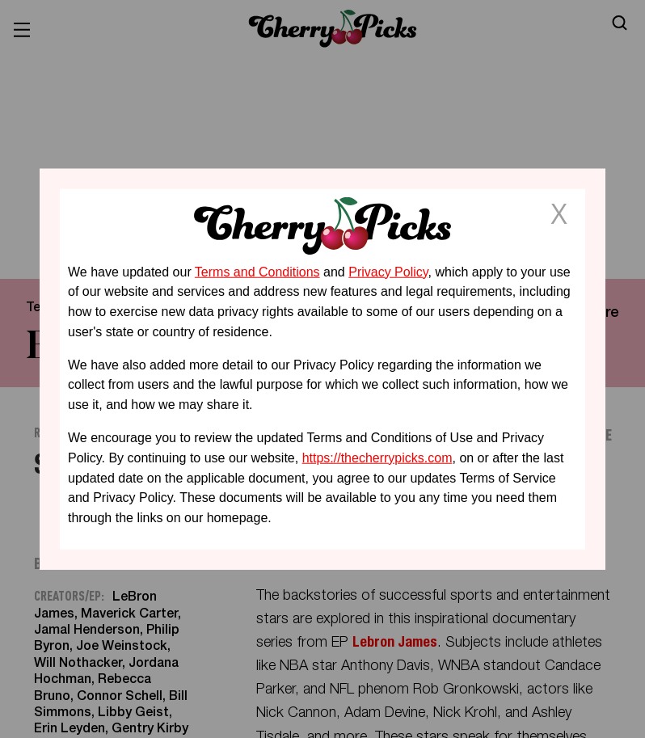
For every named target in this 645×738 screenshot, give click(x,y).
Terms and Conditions (257, 271)
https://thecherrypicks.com (377, 458)
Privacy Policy (388, 271)
